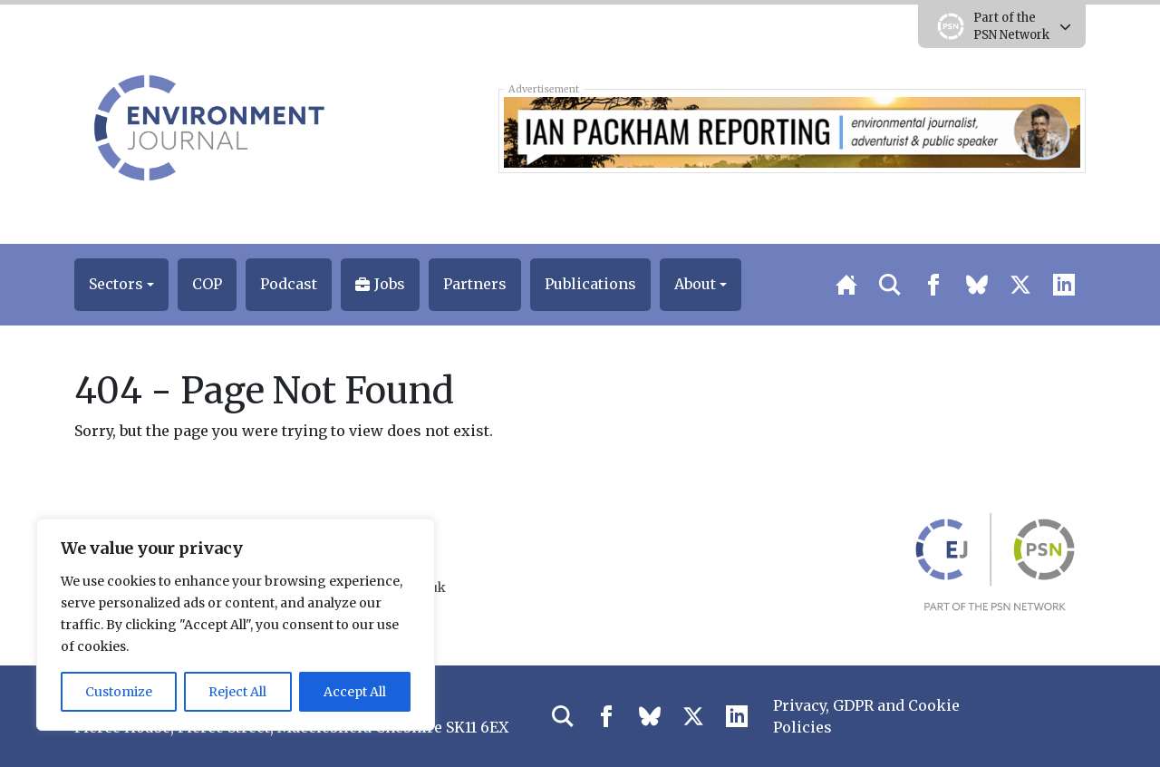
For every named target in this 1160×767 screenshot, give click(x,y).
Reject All (237, 692)
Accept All (355, 692)
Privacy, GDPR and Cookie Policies (866, 716)
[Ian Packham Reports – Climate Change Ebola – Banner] (791, 130)
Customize (118, 692)
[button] (121, 284)
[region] (235, 625)
